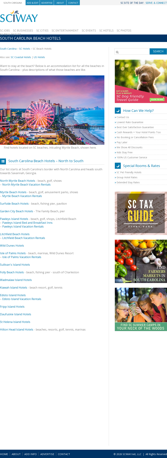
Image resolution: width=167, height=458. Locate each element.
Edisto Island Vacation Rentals (21, 299)
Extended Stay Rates (128, 182)
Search (158, 51)
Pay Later (122, 142)
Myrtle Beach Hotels (13, 192)
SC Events (89, 30)
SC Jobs (5, 30)
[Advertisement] (149, 27)
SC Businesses (23, 30)
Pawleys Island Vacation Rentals (23, 226)
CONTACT (64, 454)
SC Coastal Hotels (21, 57)
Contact (73, 2)
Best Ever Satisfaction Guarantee (135, 127)
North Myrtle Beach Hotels (17, 181)
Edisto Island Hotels (13, 295)
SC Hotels (106, 30)
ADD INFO (30, 454)
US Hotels (39, 57)
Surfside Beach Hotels (14, 204)
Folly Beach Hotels (12, 272)
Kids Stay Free (125, 152)
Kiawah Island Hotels (13, 287)
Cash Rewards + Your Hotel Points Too (139, 132)
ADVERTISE (47, 454)
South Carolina (12, 2)
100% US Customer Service (132, 157)
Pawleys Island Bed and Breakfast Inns (27, 223)
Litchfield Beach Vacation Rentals (23, 238)
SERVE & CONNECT (156, 3)
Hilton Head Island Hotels (16, 329)
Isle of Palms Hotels (13, 253)
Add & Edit (32, 2)
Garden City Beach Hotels (16, 211)
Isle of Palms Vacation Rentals (21, 257)
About (60, 2)
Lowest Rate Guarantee (130, 122)
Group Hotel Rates (127, 177)
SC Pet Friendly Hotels (129, 172)
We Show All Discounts (129, 147)
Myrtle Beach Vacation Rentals (22, 196)
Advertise (47, 2)
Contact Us (123, 117)
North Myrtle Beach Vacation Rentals (26, 184)
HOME (4, 454)
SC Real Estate (10, 34)
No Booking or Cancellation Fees (135, 137)
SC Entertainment (65, 30)
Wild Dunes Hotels (12, 245)
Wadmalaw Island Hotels (16, 280)
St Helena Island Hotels (15, 322)
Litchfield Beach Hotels (15, 234)
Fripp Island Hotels (12, 307)
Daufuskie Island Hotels (15, 314)
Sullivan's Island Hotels (15, 265)
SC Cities (42, 30)
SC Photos (124, 30)
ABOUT (16, 454)
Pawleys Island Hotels (14, 219)
